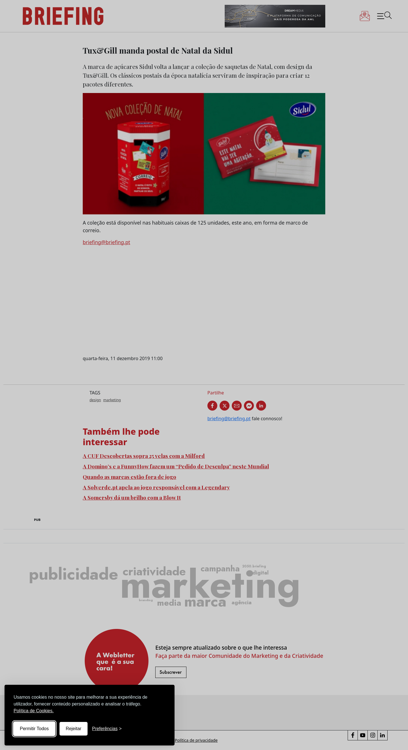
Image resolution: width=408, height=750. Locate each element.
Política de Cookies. (34, 710)
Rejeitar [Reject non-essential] (73, 728)
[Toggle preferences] (107, 728)
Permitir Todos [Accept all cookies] (34, 728)
